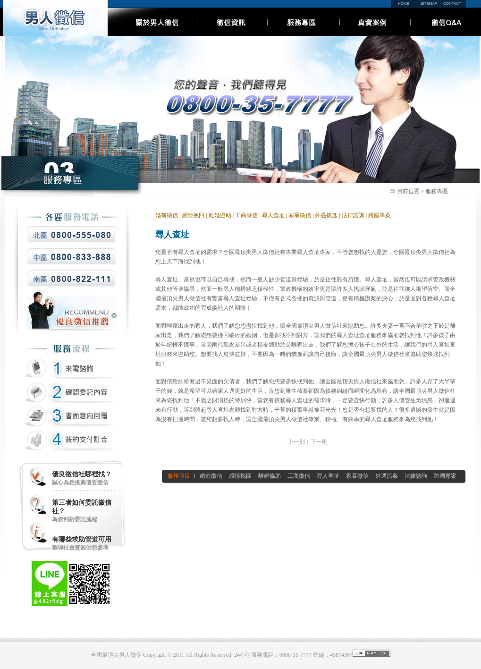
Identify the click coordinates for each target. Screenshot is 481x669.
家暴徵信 (299, 215)
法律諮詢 (352, 215)
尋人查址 (273, 215)
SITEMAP (429, 3)
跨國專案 (379, 215)
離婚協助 (220, 215)
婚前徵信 (166, 215)
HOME (403, 3)
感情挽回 (193, 215)
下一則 (319, 442)
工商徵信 (246, 215)
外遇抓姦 (326, 215)
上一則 (296, 442)
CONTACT (452, 3)
